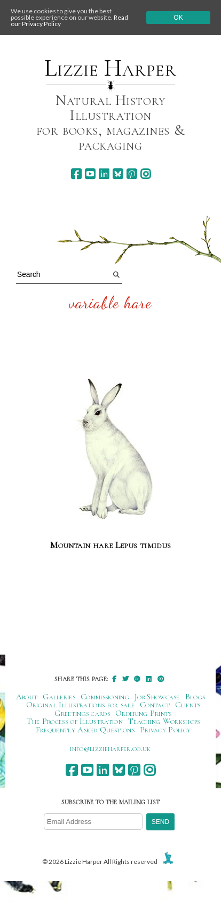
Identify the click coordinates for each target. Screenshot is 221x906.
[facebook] (76, 174)
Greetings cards (82, 713)
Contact (155, 704)
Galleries (59, 696)
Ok (178, 17)
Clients (187, 704)
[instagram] (145, 174)
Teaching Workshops (164, 721)
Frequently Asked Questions (85, 729)
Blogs (195, 696)
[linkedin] (104, 174)
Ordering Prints (143, 713)
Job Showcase (157, 696)
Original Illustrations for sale (80, 704)
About (27, 696)
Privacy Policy (165, 729)
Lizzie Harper (110, 68)
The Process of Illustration (75, 721)
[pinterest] (132, 174)
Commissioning (105, 696)
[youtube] (90, 174)
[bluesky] (118, 174)
